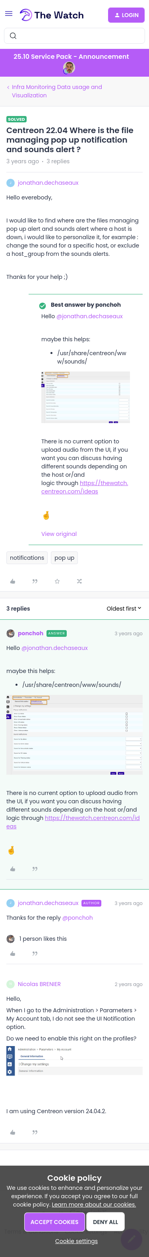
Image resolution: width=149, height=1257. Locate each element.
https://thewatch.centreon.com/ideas (84, 487)
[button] (9, 16)
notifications (27, 558)
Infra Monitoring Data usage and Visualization (57, 91)
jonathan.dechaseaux (48, 183)
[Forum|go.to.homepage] (52, 15)
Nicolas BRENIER (39, 984)
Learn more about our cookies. (94, 1205)
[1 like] (36, 939)
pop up (64, 558)
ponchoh (30, 633)
